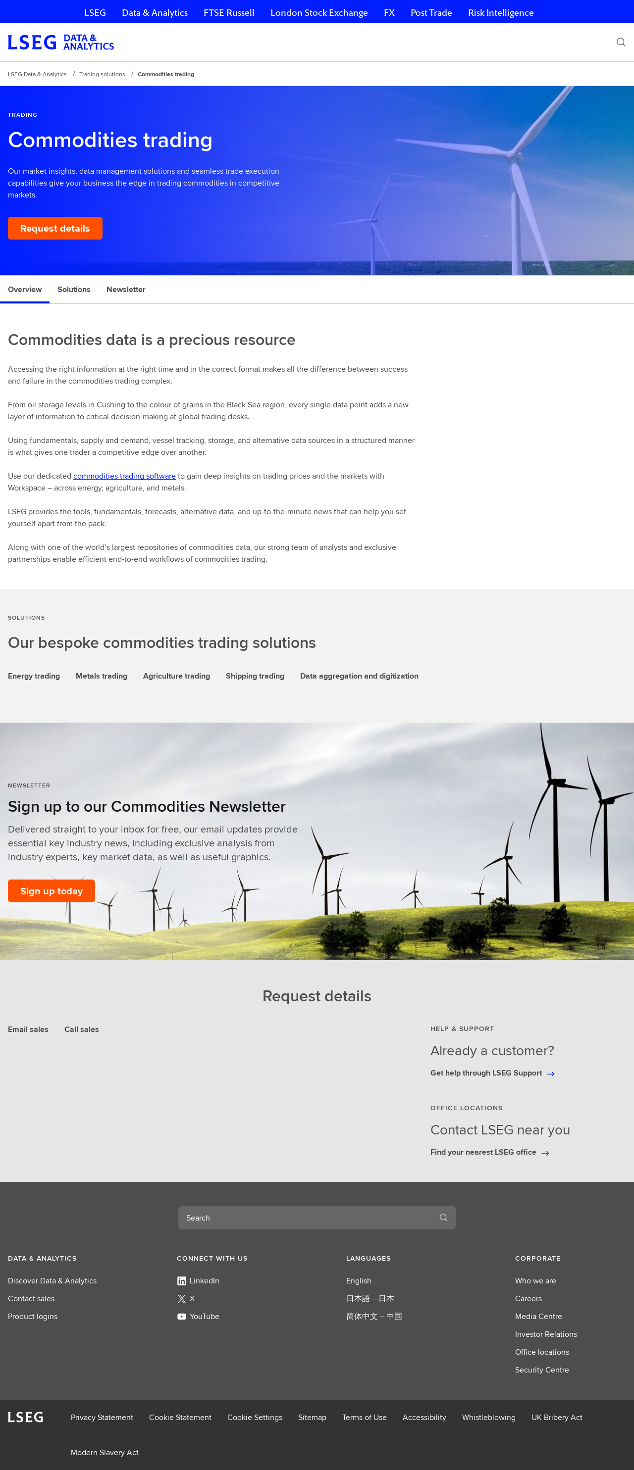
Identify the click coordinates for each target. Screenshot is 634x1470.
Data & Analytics (155, 12)
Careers (528, 1298)
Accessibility (424, 1417)
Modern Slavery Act (105, 1452)
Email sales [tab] (28, 1029)
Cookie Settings (254, 1417)
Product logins (32, 1316)
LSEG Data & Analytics (37, 74)
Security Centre (542, 1369)
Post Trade (431, 12)
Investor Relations (546, 1334)
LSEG (95, 12)
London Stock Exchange (319, 12)
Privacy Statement (102, 1417)
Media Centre (538, 1316)
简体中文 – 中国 (374, 1316)
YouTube (198, 1316)
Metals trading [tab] (101, 676)
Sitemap (312, 1417)
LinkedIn (198, 1280)
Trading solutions (102, 74)
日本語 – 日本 (370, 1298)
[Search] (621, 42)
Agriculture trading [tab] (176, 676)
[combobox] (305, 1217)
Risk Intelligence (501, 12)
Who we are (535, 1280)
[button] (63, 1258)
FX (389, 12)
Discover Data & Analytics (52, 1280)
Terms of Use (364, 1417)
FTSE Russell (229, 12)
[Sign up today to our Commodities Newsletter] (51, 891)
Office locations (542, 1352)
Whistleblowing (489, 1417)
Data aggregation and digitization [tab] (359, 676)
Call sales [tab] (81, 1029)
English (358, 1280)
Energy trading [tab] (34, 676)
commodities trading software (124, 476)
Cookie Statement (180, 1417)
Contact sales (31, 1298)
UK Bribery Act (556, 1417)
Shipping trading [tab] (255, 676)
